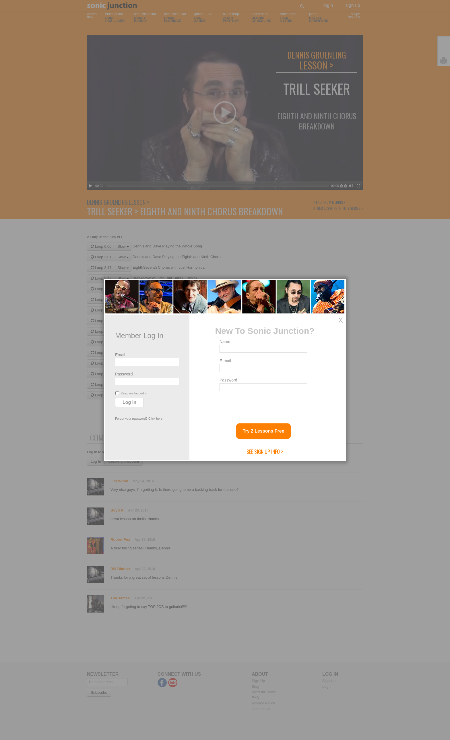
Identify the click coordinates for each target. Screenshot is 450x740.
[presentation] (263, 405)
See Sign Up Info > (265, 451)
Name (225, 341)
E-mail (225, 361)
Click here (155, 418)
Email (120, 354)
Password (124, 374)
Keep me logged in (131, 393)
